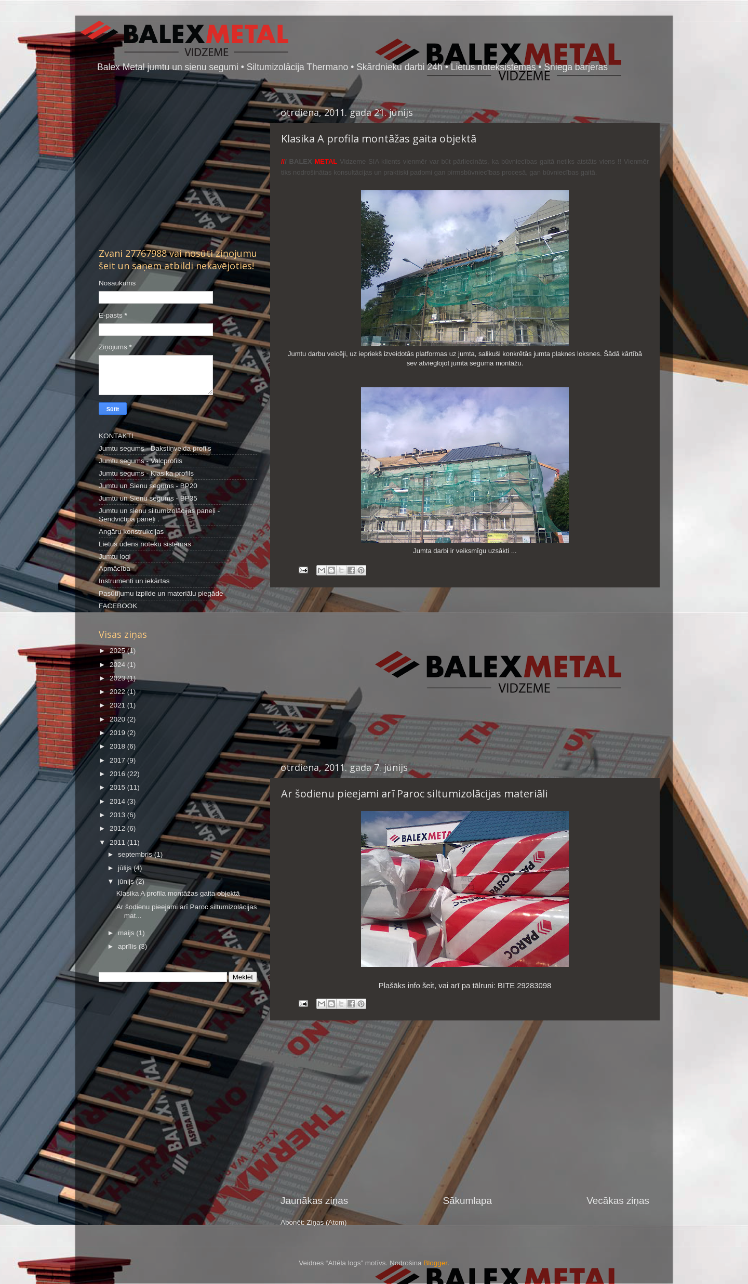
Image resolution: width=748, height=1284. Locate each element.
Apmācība (114, 568)
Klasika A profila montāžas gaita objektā (378, 139)
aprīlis (128, 946)
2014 (118, 801)
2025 (118, 650)
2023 (118, 678)
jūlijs (125, 868)
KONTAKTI (116, 436)
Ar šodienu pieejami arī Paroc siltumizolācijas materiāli (414, 794)
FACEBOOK (118, 606)
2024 (118, 665)
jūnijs (127, 881)
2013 (118, 815)
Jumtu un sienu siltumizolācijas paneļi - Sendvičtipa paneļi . (159, 515)
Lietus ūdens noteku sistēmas (145, 544)
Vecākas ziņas (617, 1200)
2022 (118, 692)
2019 (118, 733)
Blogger (435, 1263)
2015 (118, 787)
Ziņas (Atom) (326, 1222)
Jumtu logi (115, 556)
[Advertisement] (464, 674)
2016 (118, 774)
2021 (118, 705)
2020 (118, 719)
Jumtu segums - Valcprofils (140, 461)
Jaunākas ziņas (314, 1200)
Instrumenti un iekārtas (134, 581)
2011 (118, 842)
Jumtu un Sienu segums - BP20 (148, 486)
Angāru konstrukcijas (131, 531)
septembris (136, 854)
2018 (118, 746)
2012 (118, 828)
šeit (428, 985)
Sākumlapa (467, 1200)
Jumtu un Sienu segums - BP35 (148, 498)
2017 (118, 760)
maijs (127, 933)
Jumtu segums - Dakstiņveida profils (155, 448)
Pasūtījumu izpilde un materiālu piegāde (161, 593)
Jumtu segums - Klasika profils (146, 473)
